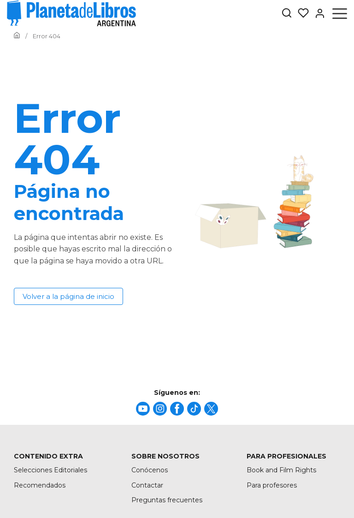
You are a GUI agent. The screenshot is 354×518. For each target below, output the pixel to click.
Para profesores (272, 485)
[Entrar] (317, 13)
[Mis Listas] (300, 13)
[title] (143, 409)
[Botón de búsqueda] (286, 13)
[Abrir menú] (339, 13)
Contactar (147, 485)
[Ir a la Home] (17, 36)
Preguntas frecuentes (166, 500)
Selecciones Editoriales (50, 470)
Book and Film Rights (281, 470)
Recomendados (39, 485)
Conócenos (149, 470)
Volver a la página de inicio (68, 296)
